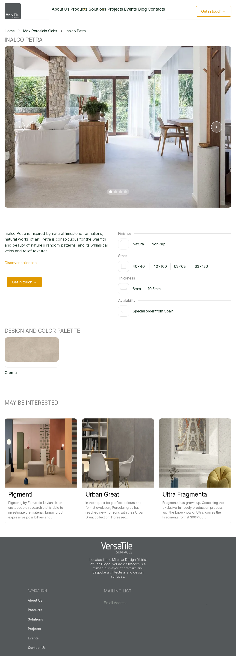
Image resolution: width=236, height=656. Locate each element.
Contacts (167, 11)
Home (10, 31)
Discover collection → (23, 262)
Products (69, 11)
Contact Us (37, 648)
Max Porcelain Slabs (40, 31)
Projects (118, 11)
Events (136, 11)
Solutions (94, 11)
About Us (49, 11)
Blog (150, 11)
